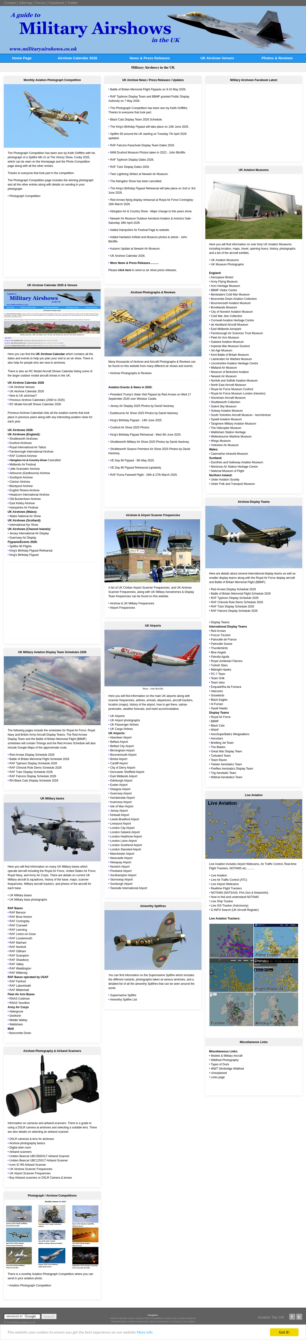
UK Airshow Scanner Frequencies (31, 1169)
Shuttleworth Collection (225, 402)
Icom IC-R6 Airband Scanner (28, 1164)
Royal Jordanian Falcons (226, 661)
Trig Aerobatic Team (223, 773)
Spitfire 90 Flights (21, 546)
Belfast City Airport (122, 746)
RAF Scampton (19, 955)
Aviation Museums (187, 1318)
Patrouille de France (223, 639)
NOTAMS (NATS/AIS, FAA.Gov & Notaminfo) (239, 892)
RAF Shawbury (19, 960)
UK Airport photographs (125, 720)
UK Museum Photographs (227, 264)
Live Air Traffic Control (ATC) (229, 879)
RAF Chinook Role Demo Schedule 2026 (36, 767)
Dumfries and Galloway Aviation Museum (237, 462)
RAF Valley (17, 964)
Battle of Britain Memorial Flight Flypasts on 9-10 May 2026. (148, 89)
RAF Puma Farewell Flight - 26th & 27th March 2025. (144, 474)
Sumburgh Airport (121, 884)
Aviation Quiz (170, 1318)
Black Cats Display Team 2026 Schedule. (136, 119)
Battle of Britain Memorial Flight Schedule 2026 (39, 759)
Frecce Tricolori (220, 635)
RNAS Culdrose (20, 998)
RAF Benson (18, 912)
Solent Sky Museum (223, 406)
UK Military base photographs (28, 899)
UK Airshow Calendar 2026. (127, 255)
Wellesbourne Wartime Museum (231, 436)
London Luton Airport (123, 840)
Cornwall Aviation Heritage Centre (232, 320)
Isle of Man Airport (121, 806)
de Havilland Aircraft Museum (229, 324)
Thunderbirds (219, 648)
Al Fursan (217, 704)
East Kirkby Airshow (22, 503)
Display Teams (220, 622)
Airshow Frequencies (138, 1321)
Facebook (56, 3)
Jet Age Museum (221, 350)
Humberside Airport (122, 797)
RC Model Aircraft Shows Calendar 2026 (35, 404)
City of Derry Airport (122, 767)
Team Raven (219, 760)
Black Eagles (219, 699)
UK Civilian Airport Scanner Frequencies (143, 587)
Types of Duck (220, 1064)
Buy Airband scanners (24, 1177)
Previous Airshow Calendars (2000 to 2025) (37, 400)
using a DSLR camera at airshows (29, 1127)
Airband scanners (20, 1152)
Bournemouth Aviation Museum (231, 303)
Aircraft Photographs (163, 361)
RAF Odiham (18, 951)
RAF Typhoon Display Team (128, 96)
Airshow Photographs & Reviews (131, 373)
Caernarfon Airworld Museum (229, 453)
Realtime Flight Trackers (226, 888)
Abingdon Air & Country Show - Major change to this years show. (151, 211)
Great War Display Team (226, 751)
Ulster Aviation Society (225, 479)
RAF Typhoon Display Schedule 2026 (33, 763)
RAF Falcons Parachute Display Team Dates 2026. (142, 145)
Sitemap (25, 3)
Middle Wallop (18, 1020)
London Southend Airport (126, 845)
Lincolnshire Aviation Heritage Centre (234, 363)
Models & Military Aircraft (226, 1055)
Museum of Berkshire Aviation (230, 372)
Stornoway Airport (121, 879)
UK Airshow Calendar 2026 (26, 382)
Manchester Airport (122, 853)
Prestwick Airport (120, 871)
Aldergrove (16, 1011)
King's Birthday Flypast (24, 555)
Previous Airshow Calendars (26, 413)
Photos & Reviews (277, 58)
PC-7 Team (218, 674)
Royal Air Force (220, 717)
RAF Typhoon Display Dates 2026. (132, 159)
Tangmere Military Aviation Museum (233, 423)
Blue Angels (218, 652)
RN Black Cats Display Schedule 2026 (34, 780)
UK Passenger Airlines (124, 724)
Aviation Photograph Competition (53, 1274)
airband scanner (58, 1131)
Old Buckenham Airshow (25, 499)
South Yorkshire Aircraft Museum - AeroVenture (241, 415)
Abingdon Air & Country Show (28, 460)
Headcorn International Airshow (29, 494)
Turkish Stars (219, 665)
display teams (228, 578)
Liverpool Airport (120, 823)
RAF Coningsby (20, 921)
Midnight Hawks (221, 669)
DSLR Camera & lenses (57, 1177)
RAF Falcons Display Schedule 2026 (33, 776)
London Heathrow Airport (126, 836)
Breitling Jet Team (222, 742)
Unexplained (219, 1073)
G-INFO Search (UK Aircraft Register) (235, 910)
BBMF (156, 96)
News (131, 1318)
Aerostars (217, 738)
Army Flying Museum (224, 281)
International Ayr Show (24, 524)
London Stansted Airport (125, 849)
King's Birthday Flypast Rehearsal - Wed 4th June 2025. (145, 434)
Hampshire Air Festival (24, 507)
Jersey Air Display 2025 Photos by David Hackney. (142, 406)
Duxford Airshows (21, 443)
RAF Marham (18, 942)
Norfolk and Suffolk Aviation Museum (234, 380)
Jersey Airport (119, 810)
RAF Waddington (20, 968)
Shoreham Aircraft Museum (228, 397)
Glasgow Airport (120, 789)
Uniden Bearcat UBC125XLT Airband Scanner (39, 1160)
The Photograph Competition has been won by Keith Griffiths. (149, 108)
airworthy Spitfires (146, 983)
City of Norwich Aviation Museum (232, 311)
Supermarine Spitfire (123, 995)
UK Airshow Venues (217, 58)
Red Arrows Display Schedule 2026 (32, 754)
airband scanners (55, 1123)
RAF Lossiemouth (21, 938)
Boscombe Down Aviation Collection (234, 299)
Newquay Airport (120, 862)
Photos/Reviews (118, 1321)
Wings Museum (221, 441)
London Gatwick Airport (125, 832)
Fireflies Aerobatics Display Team (232, 768)
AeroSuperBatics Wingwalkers (230, 734)
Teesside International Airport (128, 888)
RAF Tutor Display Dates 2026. (130, 167)
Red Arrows (218, 631)
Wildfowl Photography (225, 1060)
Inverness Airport (121, 802)
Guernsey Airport (121, 793)
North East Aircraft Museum (228, 385)
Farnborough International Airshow (31, 451)
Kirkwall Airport (119, 815)
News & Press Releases (150, 58)
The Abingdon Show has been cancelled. (136, 181)
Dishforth (15, 1015)
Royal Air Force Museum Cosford (232, 389)
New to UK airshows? (23, 395)
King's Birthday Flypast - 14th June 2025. (136, 420)
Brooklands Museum (224, 307)
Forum (40, 3)
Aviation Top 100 (271, 1317)
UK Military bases (68, 866)
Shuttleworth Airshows (24, 438)
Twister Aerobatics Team (226, 764)
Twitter (72, 3)
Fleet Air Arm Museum (225, 337)
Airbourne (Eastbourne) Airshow (29, 473)
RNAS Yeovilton (20, 1003)
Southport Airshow (21, 477)
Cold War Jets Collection (226, 316)
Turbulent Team (221, 755)
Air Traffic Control (272, 864)
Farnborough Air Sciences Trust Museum (237, 333)
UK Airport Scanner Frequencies (30, 1173)
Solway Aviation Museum (227, 410)
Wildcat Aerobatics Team (226, 777)
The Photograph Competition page (29, 180)
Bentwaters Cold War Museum (230, 294)
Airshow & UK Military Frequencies (132, 603)
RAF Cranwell (18, 925)
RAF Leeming (18, 929)
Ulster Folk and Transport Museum (233, 484)
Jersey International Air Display (29, 533)
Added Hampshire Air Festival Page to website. (140, 230)
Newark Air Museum (223, 376)
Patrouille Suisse (221, 643)
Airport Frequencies (122, 607)
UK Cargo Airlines (121, 729)
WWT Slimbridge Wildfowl (227, 1068)
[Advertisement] (52, 234)
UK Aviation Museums (277, 244)
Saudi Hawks (219, 708)
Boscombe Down (20, 1033)
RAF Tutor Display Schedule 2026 (31, 772)
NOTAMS (235, 868)
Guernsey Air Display (23, 537)
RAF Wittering (18, 972)
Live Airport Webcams (225, 884)
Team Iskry (218, 682)
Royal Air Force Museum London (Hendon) (238, 393)
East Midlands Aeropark (226, 329)
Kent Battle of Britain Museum (230, 354)
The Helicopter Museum (226, 428)
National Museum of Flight (227, 471)
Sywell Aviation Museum (226, 419)
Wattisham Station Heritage (228, 432)
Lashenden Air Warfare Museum (231, 359)
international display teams (265, 573)
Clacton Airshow (20, 481)
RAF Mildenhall (19, 990)
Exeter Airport (119, 785)
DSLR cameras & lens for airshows (32, 1139)
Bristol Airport (118, 759)
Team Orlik (217, 678)
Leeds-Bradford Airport (124, 819)
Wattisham (16, 1024)
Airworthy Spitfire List (123, 999)
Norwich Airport (120, 866)
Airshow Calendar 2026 (77, 58)
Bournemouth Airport (123, 754)
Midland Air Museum (224, 367)
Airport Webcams (248, 864)
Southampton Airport (123, 875)
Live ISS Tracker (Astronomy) (229, 905)
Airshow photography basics (27, 1143)
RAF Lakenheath (20, 985)
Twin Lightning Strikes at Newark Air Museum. (139, 174)
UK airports (169, 696)
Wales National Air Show (25, 516)
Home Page (22, 58)
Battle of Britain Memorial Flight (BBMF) (240, 582)
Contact (10, 3)
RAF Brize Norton (21, 917)
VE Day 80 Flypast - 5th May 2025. (132, 460)
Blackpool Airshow (21, 486)
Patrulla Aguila (220, 656)
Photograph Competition (25, 196)
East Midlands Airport (123, 776)
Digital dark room (20, 1147)
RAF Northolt (18, 947)
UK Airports (117, 716)
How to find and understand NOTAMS (235, 897)
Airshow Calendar (118, 1318)
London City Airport (122, 828)
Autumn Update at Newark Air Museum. (135, 248)
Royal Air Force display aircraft (275, 578)
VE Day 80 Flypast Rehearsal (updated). (136, 467)
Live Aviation (217, 864)
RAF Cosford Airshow (23, 456)
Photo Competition (154, 1318)
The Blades (218, 747)
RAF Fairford (18, 981)
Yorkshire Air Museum (225, 445)
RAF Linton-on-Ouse (23, 934)
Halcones (217, 691)
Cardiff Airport (119, 763)
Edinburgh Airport (121, 780)
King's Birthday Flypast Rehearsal (31, 550)
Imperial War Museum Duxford (230, 346)
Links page (218, 1077)
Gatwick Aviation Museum (227, 342)
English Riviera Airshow (24, 490)
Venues (139, 1318)
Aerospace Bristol (222, 277)
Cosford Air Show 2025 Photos (129, 427)
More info (147, 1332)
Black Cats (217, 725)
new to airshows (54, 362)
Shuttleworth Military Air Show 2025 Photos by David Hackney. (150, 441)
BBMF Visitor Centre (224, 290)
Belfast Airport (119, 742)
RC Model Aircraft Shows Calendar (51, 371)
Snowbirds (217, 695)
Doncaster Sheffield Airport (127, 772)
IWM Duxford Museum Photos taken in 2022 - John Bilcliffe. (148, 152)
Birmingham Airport (122, 750)
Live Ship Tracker (222, 901)
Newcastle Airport (121, 858)
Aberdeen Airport (120, 737)
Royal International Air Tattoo (28, 447)
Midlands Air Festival (23, 464)
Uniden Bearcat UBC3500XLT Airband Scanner (40, 1156)
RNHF (215, 730)
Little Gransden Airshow (25, 468)
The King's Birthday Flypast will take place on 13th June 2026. (149, 126)
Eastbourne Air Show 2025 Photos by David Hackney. (144, 413)
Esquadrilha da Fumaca (226, 687)
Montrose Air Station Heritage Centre (234, 466)
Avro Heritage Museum (225, 286)
